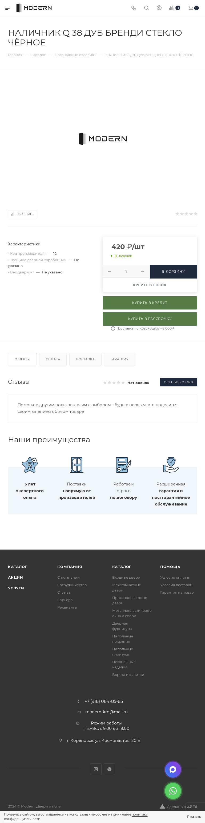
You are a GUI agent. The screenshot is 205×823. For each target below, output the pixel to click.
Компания (69, 567)
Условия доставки (176, 585)
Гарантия (119, 359)
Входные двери (126, 577)
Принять (194, 817)
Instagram (96, 769)
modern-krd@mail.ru (106, 711)
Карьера (65, 600)
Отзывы (22, 359)
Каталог (17, 567)
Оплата (53, 359)
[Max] (173, 770)
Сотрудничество (72, 585)
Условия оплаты (174, 577)
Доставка (85, 359)
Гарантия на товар (177, 592)
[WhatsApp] (173, 791)
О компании (68, 577)
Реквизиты (67, 607)
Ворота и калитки (128, 674)
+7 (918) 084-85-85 (104, 701)
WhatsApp (109, 769)
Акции (15, 577)
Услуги (16, 588)
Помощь (170, 567)
